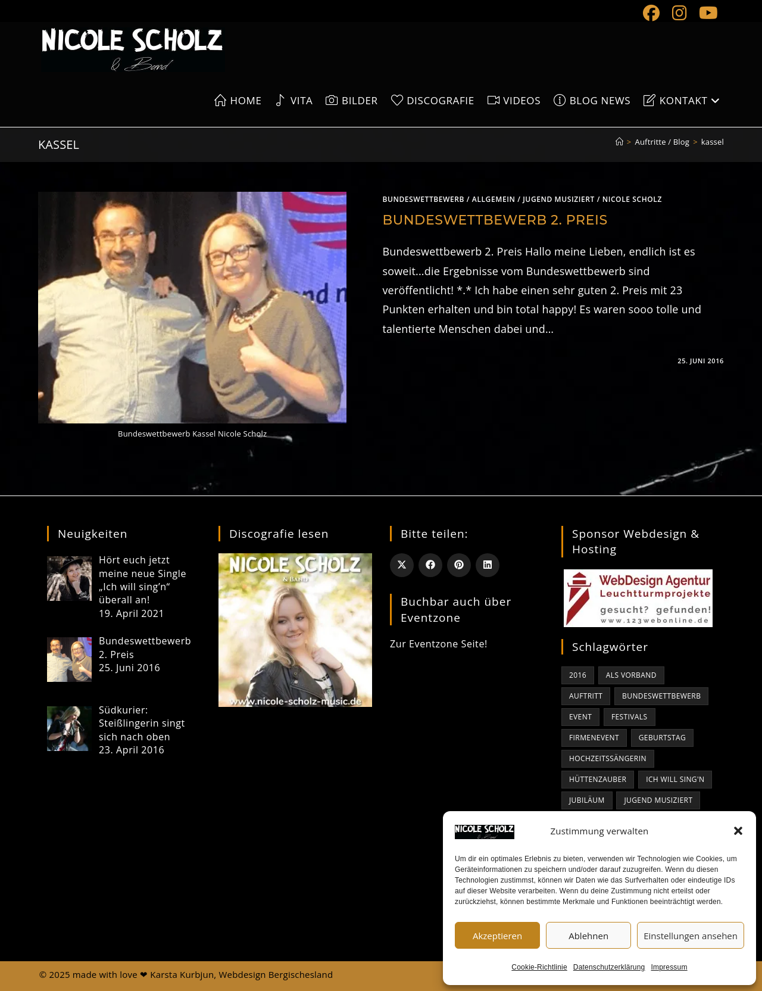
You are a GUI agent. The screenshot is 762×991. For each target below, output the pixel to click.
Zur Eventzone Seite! (439, 643)
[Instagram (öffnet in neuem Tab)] (679, 13)
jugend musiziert (559, 199)
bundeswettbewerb (423, 199)
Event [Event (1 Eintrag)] (580, 717)
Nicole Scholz (632, 199)
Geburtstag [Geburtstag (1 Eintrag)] (662, 738)
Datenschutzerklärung (609, 967)
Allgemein (494, 199)
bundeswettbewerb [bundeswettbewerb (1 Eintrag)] (661, 696)
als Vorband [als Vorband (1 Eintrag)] (631, 675)
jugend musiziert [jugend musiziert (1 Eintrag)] (658, 800)
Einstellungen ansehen (691, 936)
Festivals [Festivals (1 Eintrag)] (629, 717)
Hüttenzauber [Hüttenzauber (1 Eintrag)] (597, 779)
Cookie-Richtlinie (539, 967)
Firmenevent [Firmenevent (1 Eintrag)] (594, 738)
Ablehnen (588, 936)
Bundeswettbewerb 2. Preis (494, 220)
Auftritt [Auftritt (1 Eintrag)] (585, 696)
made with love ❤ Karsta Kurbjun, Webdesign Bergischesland (203, 974)
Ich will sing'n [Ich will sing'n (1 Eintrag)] (675, 779)
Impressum (669, 967)
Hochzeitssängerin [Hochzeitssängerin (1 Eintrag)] (608, 758)
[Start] (619, 141)
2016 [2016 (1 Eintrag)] (577, 675)
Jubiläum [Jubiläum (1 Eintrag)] (587, 800)
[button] (738, 831)
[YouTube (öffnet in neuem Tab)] (705, 13)
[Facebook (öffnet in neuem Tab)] (651, 13)
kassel (712, 141)
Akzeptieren (497, 936)
